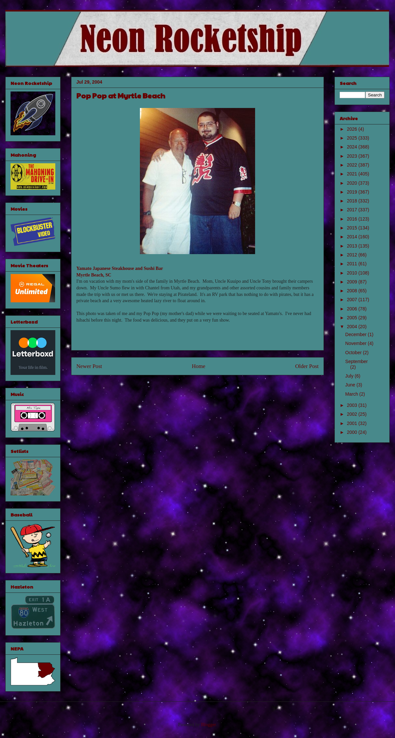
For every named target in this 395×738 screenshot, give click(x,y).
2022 (352, 165)
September (356, 361)
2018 (352, 200)
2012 (352, 254)
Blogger (208, 724)
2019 (352, 192)
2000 (352, 432)
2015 (352, 227)
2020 (352, 183)
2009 (352, 281)
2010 (352, 273)
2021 (352, 173)
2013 (352, 246)
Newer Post (89, 366)
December (356, 334)
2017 (352, 209)
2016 (352, 219)
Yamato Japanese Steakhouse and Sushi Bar (119, 268)
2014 (352, 236)
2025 (352, 138)
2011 (352, 263)
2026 (352, 129)
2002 (352, 414)
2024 (352, 146)
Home (198, 366)
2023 (352, 156)
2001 (352, 423)
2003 (352, 405)
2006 (352, 308)
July (350, 376)
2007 (352, 299)
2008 (352, 290)
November (356, 343)
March (352, 394)
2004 (352, 326)
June (350, 384)
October (354, 352)
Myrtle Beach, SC (93, 275)
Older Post (307, 366)
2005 (352, 317)
